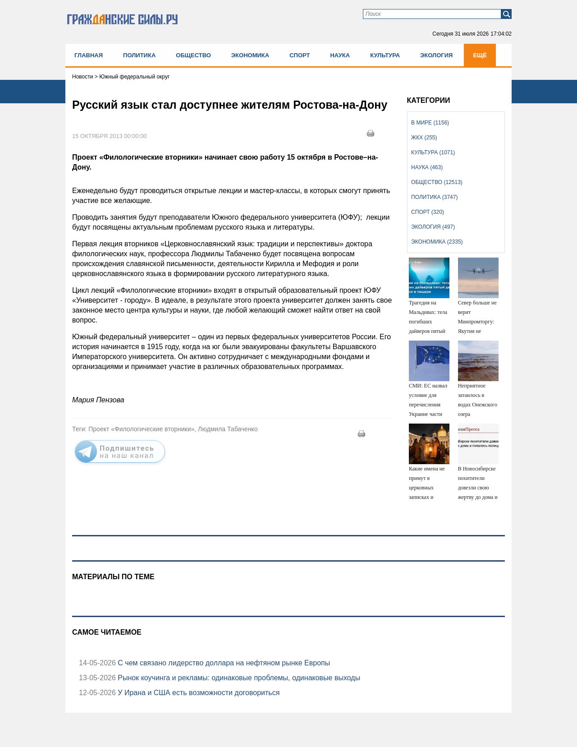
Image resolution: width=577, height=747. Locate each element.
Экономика (250, 55)
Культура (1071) (433, 152)
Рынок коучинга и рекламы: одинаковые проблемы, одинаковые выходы (238, 678)
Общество (193, 55)
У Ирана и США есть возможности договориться (198, 692)
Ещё (480, 55)
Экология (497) (433, 227)
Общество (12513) (437, 182)
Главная (88, 55)
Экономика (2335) (437, 242)
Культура (385, 55)
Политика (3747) (434, 197)
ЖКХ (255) (424, 137)
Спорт (299, 55)
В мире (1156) (430, 123)
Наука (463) (427, 167)
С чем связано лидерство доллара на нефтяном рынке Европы (223, 663)
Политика (139, 55)
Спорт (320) (427, 212)
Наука (340, 55)
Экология (436, 55)
